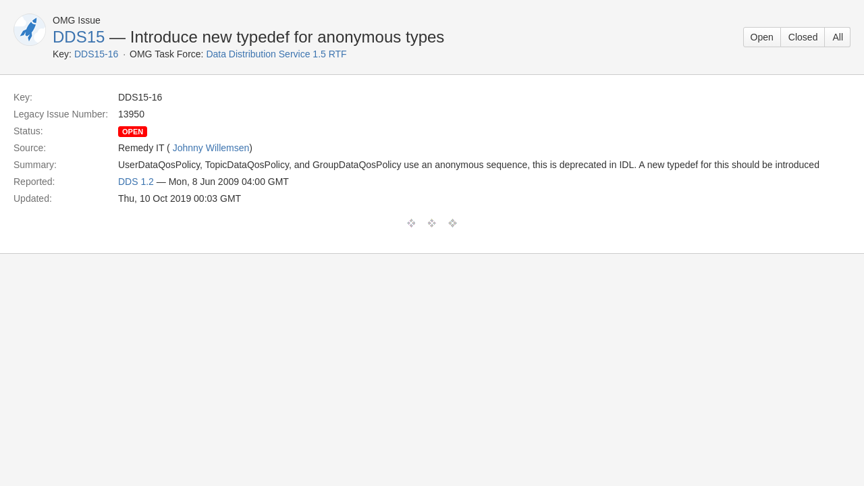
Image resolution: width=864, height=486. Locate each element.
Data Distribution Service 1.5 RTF (276, 54)
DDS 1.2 (136, 181)
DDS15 (79, 37)
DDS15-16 (96, 54)
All (837, 37)
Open (762, 37)
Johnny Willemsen (211, 147)
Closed (803, 37)
